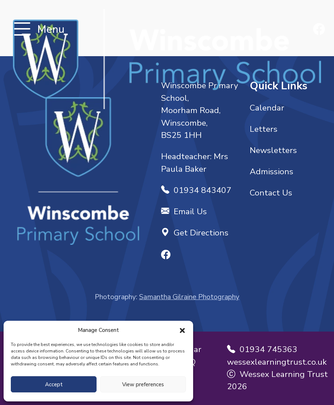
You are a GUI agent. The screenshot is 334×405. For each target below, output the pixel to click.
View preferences (143, 384)
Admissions (271, 171)
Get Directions (194, 232)
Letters (263, 129)
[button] (182, 330)
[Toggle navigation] (22, 30)
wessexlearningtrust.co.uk (277, 362)
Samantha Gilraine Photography (189, 297)
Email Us (184, 211)
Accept (54, 384)
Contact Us (271, 192)
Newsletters (273, 150)
